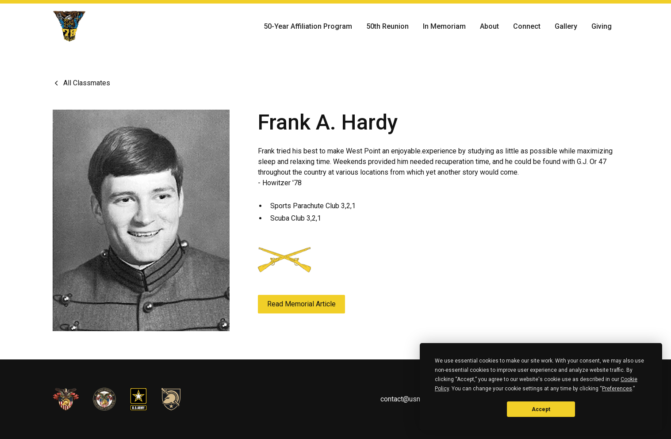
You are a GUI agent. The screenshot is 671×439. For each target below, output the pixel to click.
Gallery (566, 26)
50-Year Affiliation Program (308, 26)
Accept (541, 409)
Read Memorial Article (301, 304)
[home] (69, 26)
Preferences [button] (617, 389)
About (489, 26)
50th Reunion (387, 26)
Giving (601, 26)
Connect (527, 26)
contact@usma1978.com (418, 399)
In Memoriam (444, 26)
